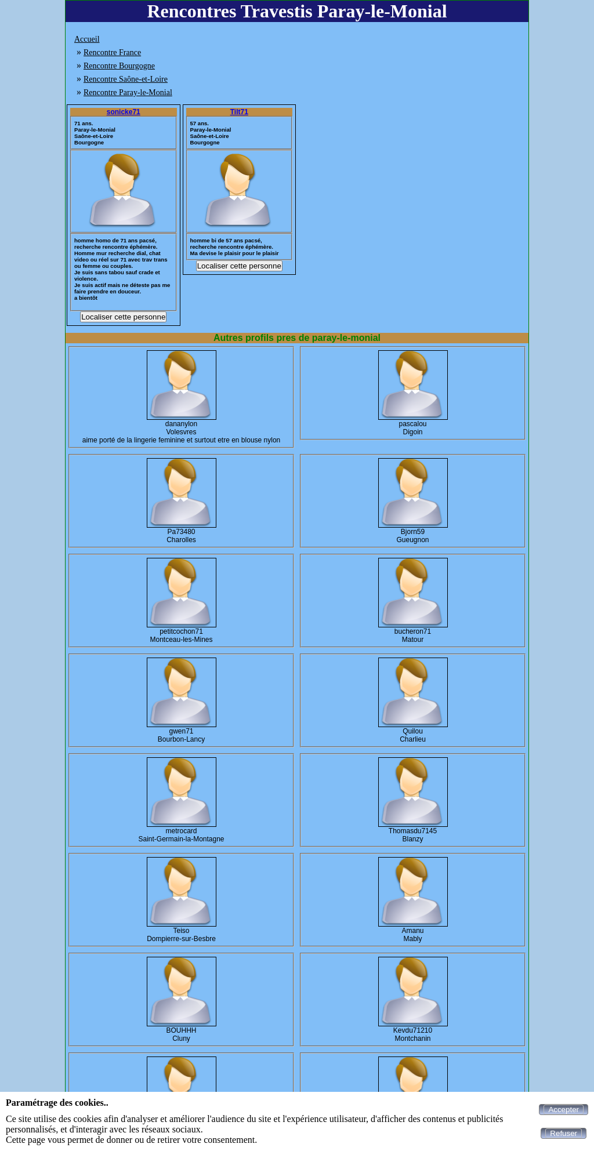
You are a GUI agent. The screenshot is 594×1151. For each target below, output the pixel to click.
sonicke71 (123, 112)
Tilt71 (239, 112)
